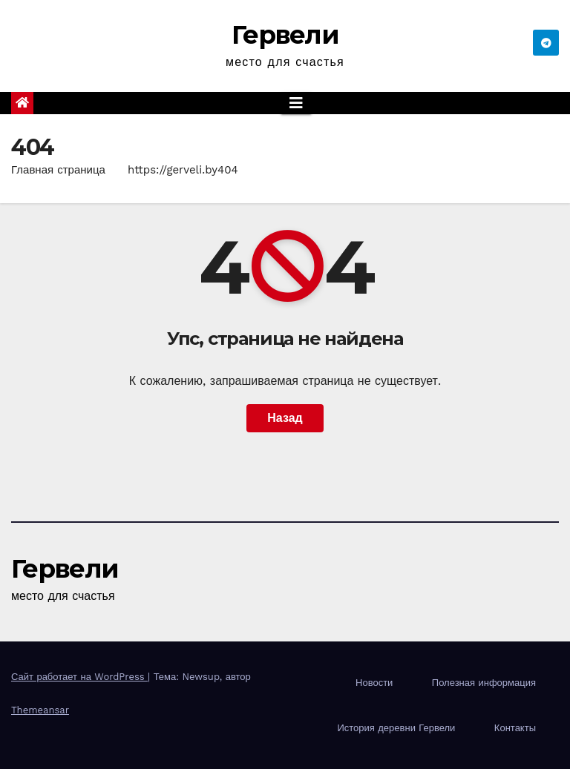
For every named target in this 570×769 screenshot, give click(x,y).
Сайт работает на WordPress (79, 676)
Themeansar (40, 710)
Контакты (515, 727)
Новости (374, 682)
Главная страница (58, 169)
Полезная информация (484, 682)
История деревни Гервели (396, 727)
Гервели (285, 34)
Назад (284, 418)
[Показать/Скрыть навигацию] (296, 103)
